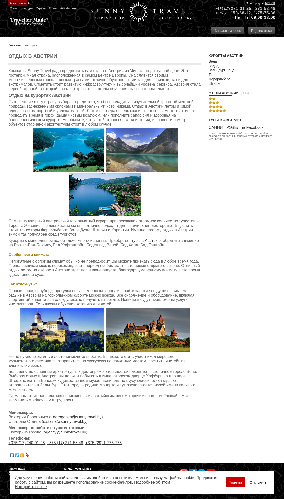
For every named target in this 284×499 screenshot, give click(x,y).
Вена (213, 61)
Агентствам (18, 3)
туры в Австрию (146, 240)
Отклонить (258, 482)
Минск (270, 3)
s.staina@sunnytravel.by (64, 421)
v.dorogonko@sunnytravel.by (75, 417)
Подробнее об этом (152, 482)
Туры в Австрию (225, 120)
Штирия (215, 84)
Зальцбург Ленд (221, 70)
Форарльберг (219, 79)
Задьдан (215, 66)
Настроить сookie (31, 487)
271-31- (238, 8)
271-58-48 (265, 8)
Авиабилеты (68, 8)
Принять (235, 482)
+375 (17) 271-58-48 (65, 443)
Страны (41, 8)
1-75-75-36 (264, 13)
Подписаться (261, 31)
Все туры (27, 8)
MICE (32, 3)
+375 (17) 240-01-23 (26, 443)
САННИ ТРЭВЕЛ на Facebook (236, 127)
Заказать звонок (228, 31)
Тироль (214, 75)
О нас (14, 8)
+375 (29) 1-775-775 (103, 443)
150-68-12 (241, 13)
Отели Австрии (223, 93)
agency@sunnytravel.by (65, 432)
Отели (53, 8)
